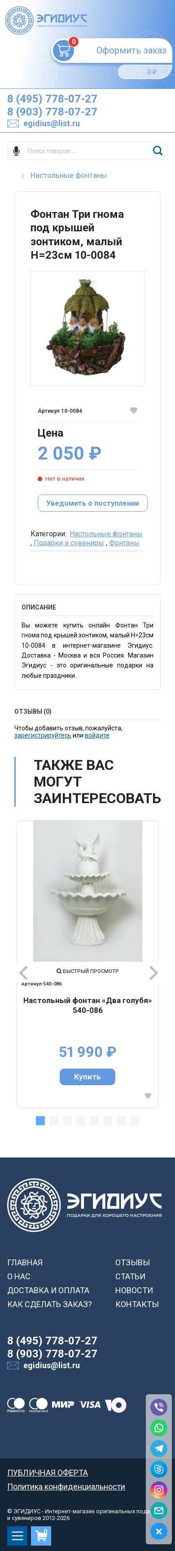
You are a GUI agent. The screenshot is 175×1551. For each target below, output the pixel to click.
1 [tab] (40, 1120)
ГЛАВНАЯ (25, 1262)
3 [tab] (67, 1120)
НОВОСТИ (134, 1290)
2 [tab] (53, 1120)
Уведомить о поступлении (92, 503)
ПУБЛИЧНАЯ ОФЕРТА (47, 1472)
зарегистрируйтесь (42, 735)
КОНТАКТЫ (137, 1304)
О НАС (19, 1276)
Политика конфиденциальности (66, 1486)
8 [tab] (134, 1120)
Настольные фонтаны (106, 534)
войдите (97, 735)
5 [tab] (94, 1120)
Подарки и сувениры (69, 543)
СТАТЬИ (130, 1276)
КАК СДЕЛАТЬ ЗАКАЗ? (49, 1304)
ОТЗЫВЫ (132, 1262)
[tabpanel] (87, 964)
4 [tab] (80, 1120)
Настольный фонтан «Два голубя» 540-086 (87, 1005)
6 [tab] (107, 1120)
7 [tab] (121, 1120)
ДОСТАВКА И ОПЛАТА (48, 1290)
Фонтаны (124, 543)
